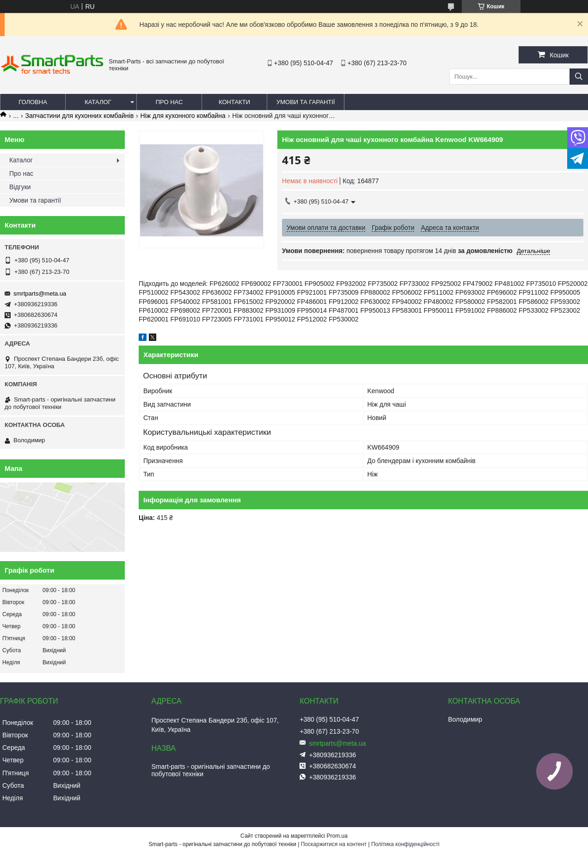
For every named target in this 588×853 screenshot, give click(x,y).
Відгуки (20, 187)
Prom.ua (337, 836)
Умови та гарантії (305, 102)
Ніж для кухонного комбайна (183, 115)
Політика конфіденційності (405, 844)
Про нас (169, 102)
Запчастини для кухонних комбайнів (79, 115)
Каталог (98, 102)
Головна (32, 102)
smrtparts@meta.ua (39, 293)
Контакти (234, 102)
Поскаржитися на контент (334, 844)
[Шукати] (579, 76)
